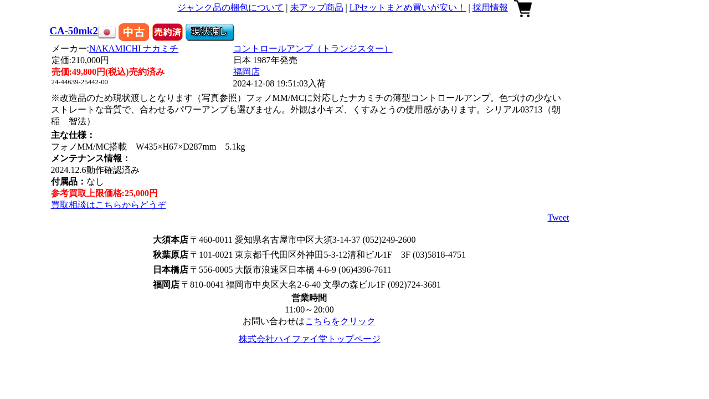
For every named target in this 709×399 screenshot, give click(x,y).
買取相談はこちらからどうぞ (108, 204)
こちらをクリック (340, 321)
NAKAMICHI (133, 48)
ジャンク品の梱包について (230, 7)
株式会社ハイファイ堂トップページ (310, 339)
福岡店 (246, 71)
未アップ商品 (316, 7)
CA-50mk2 (74, 31)
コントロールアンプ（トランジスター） (313, 48)
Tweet (558, 217)
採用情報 (490, 7)
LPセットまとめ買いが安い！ (408, 7)
